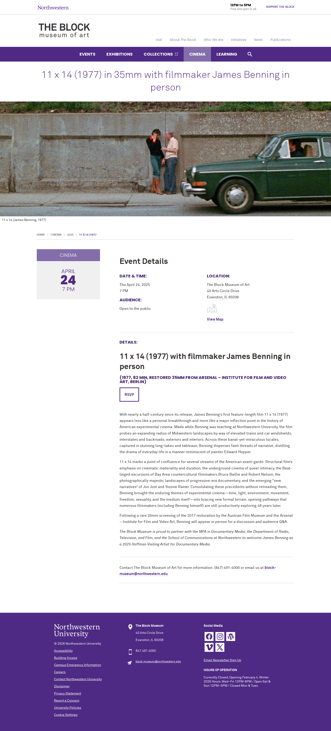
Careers (60, 672)
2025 (70, 235)
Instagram (219, 636)
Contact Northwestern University (78, 679)
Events (87, 54)
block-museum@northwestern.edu (158, 661)
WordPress (230, 636)
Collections (158, 54)
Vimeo (209, 647)
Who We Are (213, 39)
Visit (159, 39)
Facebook (209, 636)
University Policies (67, 707)
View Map (215, 319)
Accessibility (63, 650)
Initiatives (238, 39)
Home (41, 235)
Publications (281, 39)
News (258, 39)
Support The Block (280, 7)
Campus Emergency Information (77, 665)
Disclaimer (62, 686)
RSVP (129, 395)
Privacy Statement (67, 693)
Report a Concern (66, 700)
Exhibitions (119, 54)
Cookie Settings (65, 715)
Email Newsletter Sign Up (222, 660)
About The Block (183, 39)
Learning (227, 54)
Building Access (65, 658)
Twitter (219, 647)
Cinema (197, 54)
